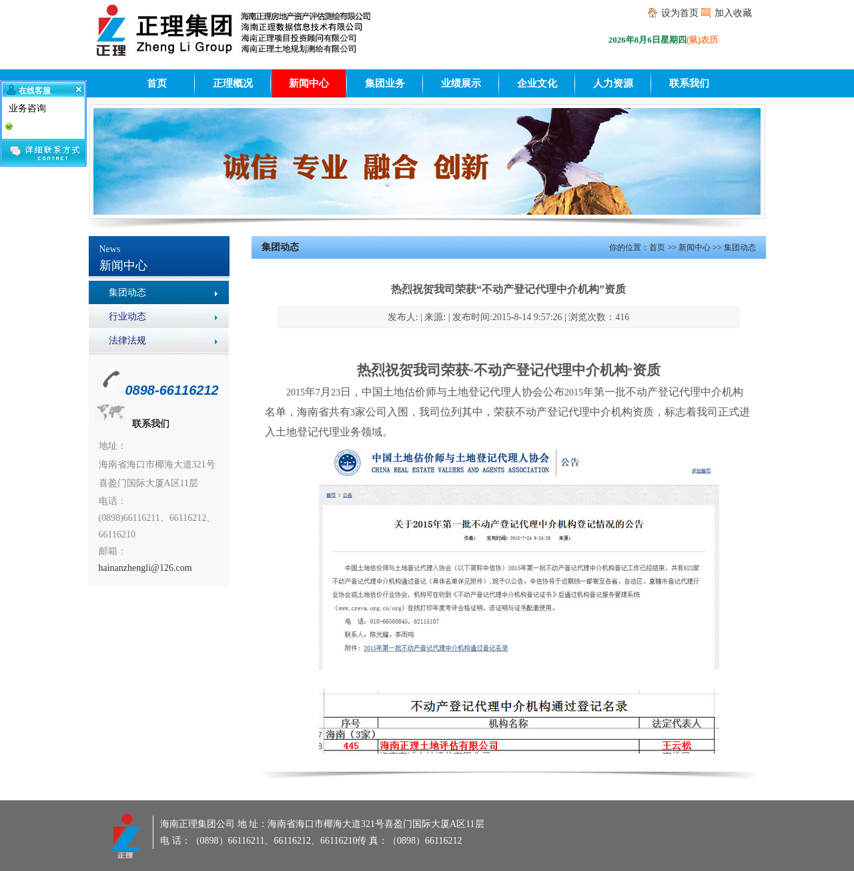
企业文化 (537, 83)
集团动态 (127, 292)
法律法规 (127, 340)
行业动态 (127, 316)
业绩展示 (461, 83)
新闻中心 (309, 83)
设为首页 (680, 13)
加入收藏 (733, 13)
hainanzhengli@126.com (145, 568)
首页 (157, 83)
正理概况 (233, 83)
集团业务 (385, 83)
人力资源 (613, 83)
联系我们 (689, 83)
